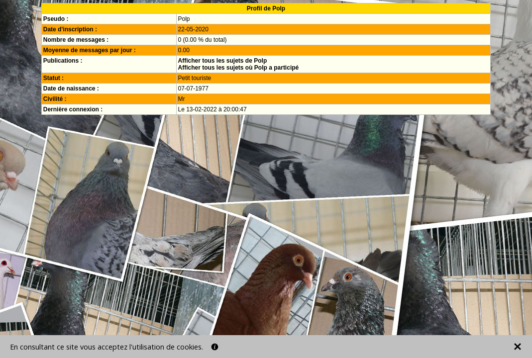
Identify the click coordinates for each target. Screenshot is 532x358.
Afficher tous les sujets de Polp (222, 60)
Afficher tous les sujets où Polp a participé (238, 67)
